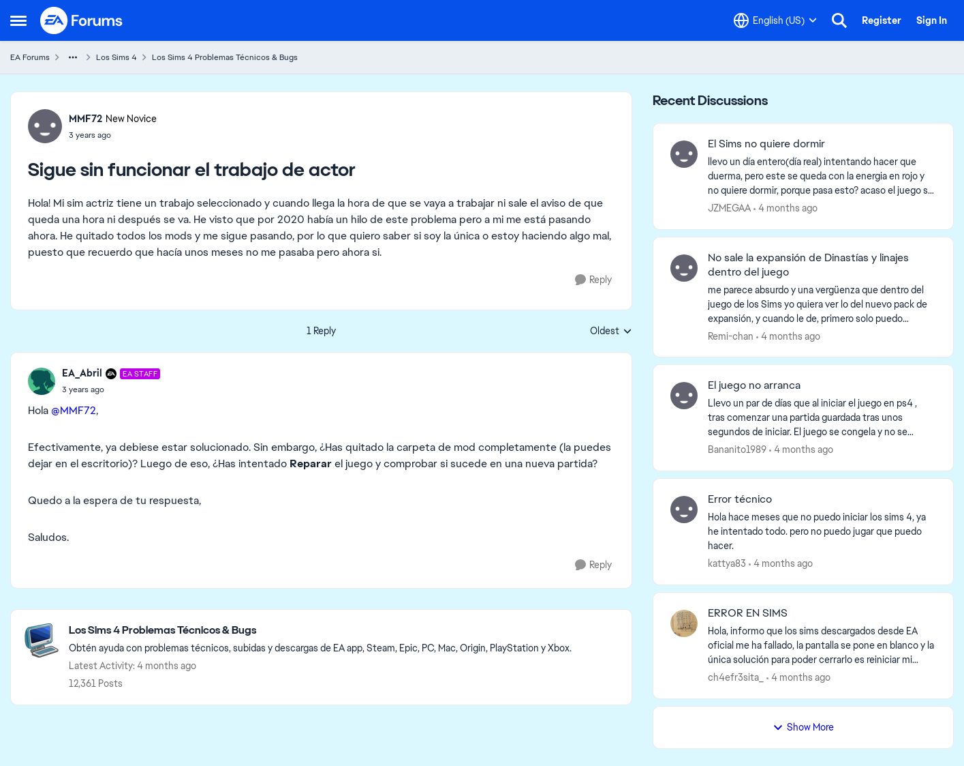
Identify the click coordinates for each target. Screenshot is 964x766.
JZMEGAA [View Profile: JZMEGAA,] (729, 208)
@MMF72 (73, 410)
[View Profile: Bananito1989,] (684, 395)
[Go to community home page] (81, 20)
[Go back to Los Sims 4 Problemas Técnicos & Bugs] (320, 630)
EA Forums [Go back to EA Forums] (30, 57)
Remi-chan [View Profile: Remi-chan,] (730, 335)
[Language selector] (775, 20)
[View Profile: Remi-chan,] (684, 268)
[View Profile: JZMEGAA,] (684, 154)
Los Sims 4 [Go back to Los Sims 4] (116, 57)
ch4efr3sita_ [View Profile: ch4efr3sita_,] (736, 677)
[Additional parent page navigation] (73, 57)
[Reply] (593, 280)
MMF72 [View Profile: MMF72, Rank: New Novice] (85, 119)
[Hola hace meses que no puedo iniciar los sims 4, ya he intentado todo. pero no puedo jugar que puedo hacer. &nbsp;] (822, 531)
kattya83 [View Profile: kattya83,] (727, 563)
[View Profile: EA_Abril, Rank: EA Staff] (41, 381)
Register (881, 20)
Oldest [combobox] (611, 331)
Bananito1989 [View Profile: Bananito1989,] (737, 449)
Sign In (931, 20)
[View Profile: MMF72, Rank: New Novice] (45, 126)
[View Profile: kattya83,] (684, 509)
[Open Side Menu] (18, 20)
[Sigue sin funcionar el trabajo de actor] (111, 389)
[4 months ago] (785, 208)
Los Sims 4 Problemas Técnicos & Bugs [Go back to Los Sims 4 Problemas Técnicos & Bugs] (225, 57)
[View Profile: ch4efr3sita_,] (684, 623)
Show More (803, 727)
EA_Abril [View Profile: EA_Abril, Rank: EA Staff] (82, 373)
